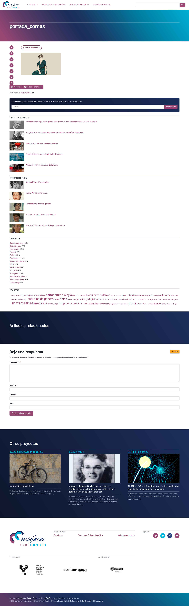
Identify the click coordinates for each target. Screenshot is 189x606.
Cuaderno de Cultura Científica (26, 452)
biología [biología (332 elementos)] (67, 295)
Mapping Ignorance (138, 452)
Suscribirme (171, 107)
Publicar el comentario (21, 413)
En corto (13, 252)
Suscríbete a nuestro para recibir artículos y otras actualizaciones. (46, 101)
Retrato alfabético (17, 276)
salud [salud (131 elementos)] (142, 304)
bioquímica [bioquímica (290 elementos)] (92, 295)
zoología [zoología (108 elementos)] (173, 304)
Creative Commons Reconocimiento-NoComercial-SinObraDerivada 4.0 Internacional (74, 601)
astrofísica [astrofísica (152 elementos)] (40, 295)
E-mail (13, 395)
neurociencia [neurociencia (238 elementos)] (90, 303)
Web (11, 403)
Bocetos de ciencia (18, 243)
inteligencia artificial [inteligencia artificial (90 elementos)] (154, 299)
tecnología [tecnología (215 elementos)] (159, 303)
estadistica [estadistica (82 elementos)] (14, 299)
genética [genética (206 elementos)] (80, 299)
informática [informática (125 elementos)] (134, 299)
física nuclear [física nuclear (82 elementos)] (72, 299)
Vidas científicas (17, 279)
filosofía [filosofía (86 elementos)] (56, 299)
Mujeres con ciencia (126, 535)
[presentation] (94, 125)
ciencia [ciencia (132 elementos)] (124, 295)
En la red (13, 255)
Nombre (13, 386)
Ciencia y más (15, 246)
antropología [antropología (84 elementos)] (15, 295)
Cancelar (175, 352)
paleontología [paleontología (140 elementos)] (103, 304)
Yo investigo (15, 283)
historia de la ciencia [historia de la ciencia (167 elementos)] (103, 299)
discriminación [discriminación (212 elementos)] (135, 295)
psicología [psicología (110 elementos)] (123, 304)
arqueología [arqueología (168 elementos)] (25, 295)
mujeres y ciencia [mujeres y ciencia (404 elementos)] (70, 303)
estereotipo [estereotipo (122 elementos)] (22, 299)
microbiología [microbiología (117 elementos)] (53, 304)
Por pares (14, 270)
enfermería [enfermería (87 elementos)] (174, 295)
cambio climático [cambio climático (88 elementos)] (116, 295)
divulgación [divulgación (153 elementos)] (148, 295)
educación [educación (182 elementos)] (165, 295)
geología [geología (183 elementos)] (90, 299)
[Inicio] (11, 5)
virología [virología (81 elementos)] (167, 304)
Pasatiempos (15, 267)
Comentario (15, 362)
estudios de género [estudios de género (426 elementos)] (41, 299)
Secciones (58, 535)
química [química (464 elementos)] (133, 303)
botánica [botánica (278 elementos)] (105, 295)
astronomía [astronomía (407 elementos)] (53, 295)
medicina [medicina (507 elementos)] (40, 303)
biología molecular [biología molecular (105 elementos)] (79, 295)
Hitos (12, 264)
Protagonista (15, 273)
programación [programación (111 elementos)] (114, 304)
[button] (11, 47)
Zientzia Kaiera (76, 452)
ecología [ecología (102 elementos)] (157, 295)
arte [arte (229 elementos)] (33, 295)
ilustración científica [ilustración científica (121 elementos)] (122, 299)
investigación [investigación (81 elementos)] (174, 299)
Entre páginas (15, 258)
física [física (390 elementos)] (63, 299)
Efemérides (15, 249)
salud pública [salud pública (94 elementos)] (149, 304)
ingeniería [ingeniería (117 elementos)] (143, 299)
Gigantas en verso (17, 261)
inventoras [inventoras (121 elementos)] (166, 299)
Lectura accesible (31, 48)
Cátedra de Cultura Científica (90, 535)
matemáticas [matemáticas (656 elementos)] (22, 303)
